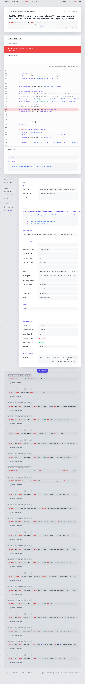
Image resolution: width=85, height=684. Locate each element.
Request (6, 188)
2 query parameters (14, 410)
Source (14, 673)
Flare (55, 673)
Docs (22, 673)
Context (6, 204)
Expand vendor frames (14, 38)
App (5, 179)
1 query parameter (14, 383)
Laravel (30, 673)
